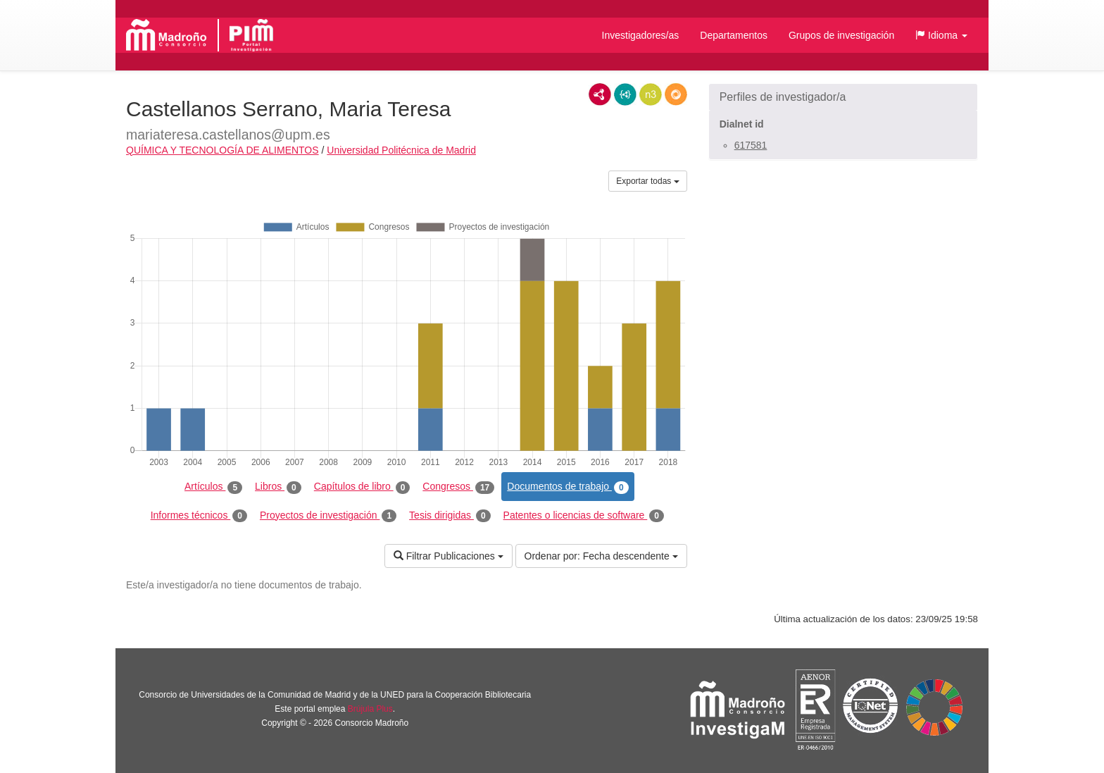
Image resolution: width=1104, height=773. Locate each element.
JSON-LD (625, 94)
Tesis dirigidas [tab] (450, 515)
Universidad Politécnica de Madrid (401, 150)
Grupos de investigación (841, 35)
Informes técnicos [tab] (199, 515)
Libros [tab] (278, 487)
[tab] (843, 97)
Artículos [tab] (213, 487)
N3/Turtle (650, 94)
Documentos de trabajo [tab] (567, 487)
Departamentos (733, 35)
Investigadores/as (640, 35)
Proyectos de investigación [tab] (328, 515)
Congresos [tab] (458, 487)
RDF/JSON (676, 94)
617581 (750, 145)
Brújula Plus (370, 709)
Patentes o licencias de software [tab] (583, 515)
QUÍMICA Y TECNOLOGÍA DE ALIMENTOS (222, 150)
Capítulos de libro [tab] (362, 487)
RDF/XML (600, 94)
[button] (941, 35)
